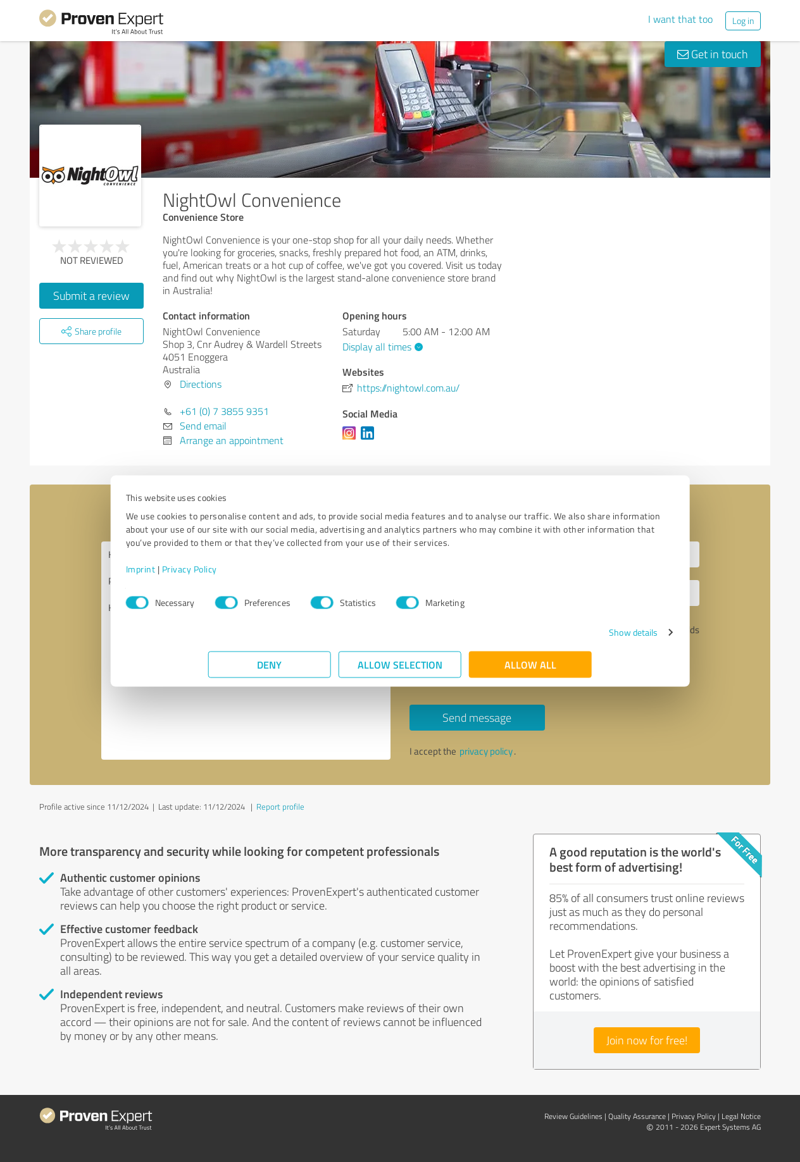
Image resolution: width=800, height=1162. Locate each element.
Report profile (280, 806)
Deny (270, 671)
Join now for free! (646, 1040)
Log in (743, 21)
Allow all (530, 671)
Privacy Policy (271, 575)
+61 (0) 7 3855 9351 (224, 411)
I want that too (680, 19)
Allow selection (400, 671)
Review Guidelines (573, 1116)
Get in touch (712, 53)
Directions (201, 384)
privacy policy (486, 751)
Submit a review (91, 295)
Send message (476, 717)
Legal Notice (741, 1116)
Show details (551, 639)
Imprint (223, 575)
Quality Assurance (637, 1116)
